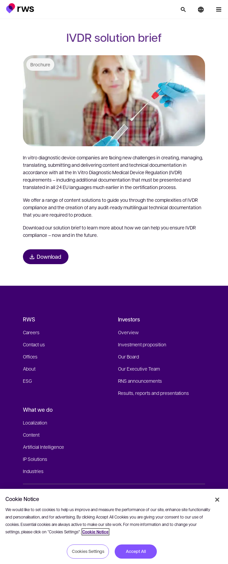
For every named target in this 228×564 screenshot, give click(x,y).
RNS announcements (140, 381)
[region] (114, 526)
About (29, 369)
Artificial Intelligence (43, 447)
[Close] (217, 499)
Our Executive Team (139, 369)
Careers (31, 332)
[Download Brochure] (45, 256)
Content (31, 435)
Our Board (128, 356)
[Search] (183, 9)
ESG (27, 381)
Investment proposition (142, 344)
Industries (33, 471)
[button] (20, 8)
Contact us (34, 344)
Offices (30, 356)
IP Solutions (35, 459)
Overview (128, 332)
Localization (35, 422)
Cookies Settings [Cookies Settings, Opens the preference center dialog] (88, 551)
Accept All (136, 551)
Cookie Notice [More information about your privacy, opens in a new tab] (95, 532)
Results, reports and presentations (153, 393)
